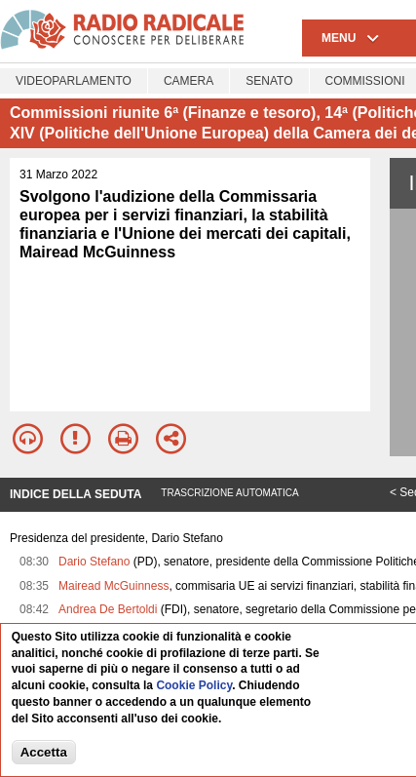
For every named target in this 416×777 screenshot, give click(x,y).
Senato (269, 81)
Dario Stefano (94, 561)
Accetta (43, 752)
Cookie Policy (194, 685)
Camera (188, 81)
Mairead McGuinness (113, 586)
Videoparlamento (74, 81)
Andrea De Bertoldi (107, 609)
